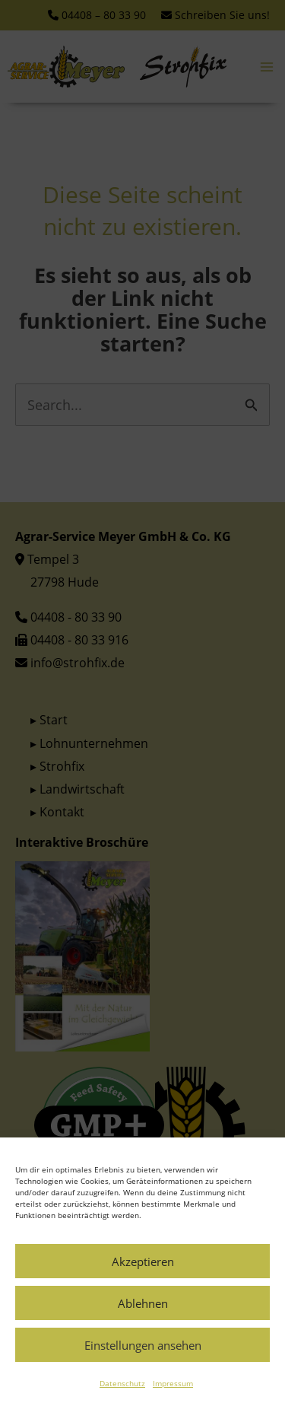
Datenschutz (122, 1397)
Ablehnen (143, 1317)
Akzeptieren (143, 1275)
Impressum (173, 1397)
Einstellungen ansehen (142, 1358)
